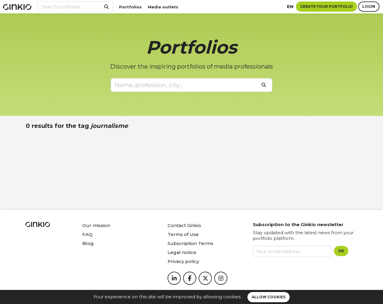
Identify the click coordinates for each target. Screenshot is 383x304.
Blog (88, 243)
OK (341, 251)
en (290, 6)
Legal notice (182, 252)
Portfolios (130, 6)
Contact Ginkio (184, 225)
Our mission (96, 225)
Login (368, 6)
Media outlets (163, 6)
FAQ (87, 234)
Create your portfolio (326, 6)
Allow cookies (268, 297)
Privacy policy (183, 261)
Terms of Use (183, 234)
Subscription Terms (190, 243)
